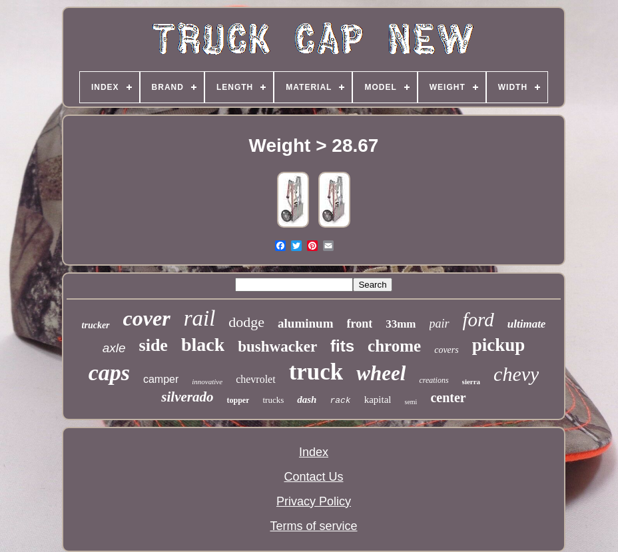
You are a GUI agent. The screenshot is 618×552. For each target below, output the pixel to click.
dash (306, 399)
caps (109, 372)
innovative (207, 382)
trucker (96, 325)
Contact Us (313, 476)
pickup (498, 345)
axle (114, 348)
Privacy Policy (313, 501)
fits (342, 346)
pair (440, 323)
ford (478, 319)
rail (200, 318)
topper (237, 400)
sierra (471, 382)
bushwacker (277, 346)
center (447, 397)
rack (340, 401)
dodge (246, 322)
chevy (516, 374)
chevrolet (256, 379)
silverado (187, 397)
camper (160, 379)
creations (433, 380)
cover (146, 318)
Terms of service (313, 526)
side (153, 345)
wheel (381, 373)
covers (446, 350)
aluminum (305, 323)
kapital (378, 399)
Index (313, 452)
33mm (401, 324)
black (202, 344)
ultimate (526, 324)
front (360, 323)
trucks (273, 400)
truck (316, 372)
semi (410, 402)
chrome (394, 346)
